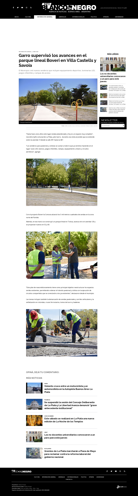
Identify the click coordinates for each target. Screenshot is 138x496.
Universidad (119, 17)
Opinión (106, 17)
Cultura (28, 17)
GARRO (66, 125)
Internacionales (78, 17)
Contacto (69, 479)
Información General (44, 17)
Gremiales (62, 17)
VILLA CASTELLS (76, 125)
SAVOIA (70, 125)
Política (94, 17)
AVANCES (83, 125)
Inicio (17, 17)
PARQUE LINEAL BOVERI (91, 125)
